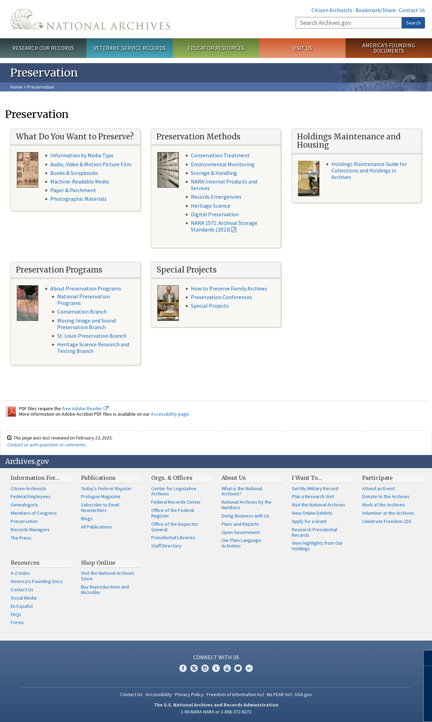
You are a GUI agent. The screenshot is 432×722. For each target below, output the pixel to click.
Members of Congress (34, 513)
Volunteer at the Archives (388, 513)
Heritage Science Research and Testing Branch (93, 347)
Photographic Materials (78, 198)
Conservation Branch (82, 311)
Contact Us (412, 10)
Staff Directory (166, 546)
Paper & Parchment (73, 190)
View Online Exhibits (312, 513)
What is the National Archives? (242, 491)
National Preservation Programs (83, 299)
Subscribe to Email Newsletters (100, 507)
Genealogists (24, 505)
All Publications (96, 527)
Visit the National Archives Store (107, 576)
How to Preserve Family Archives (229, 288)
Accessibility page (170, 414)
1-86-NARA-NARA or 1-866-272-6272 (216, 712)
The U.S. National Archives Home (90, 19)
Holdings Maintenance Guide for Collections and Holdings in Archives (369, 170)
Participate (377, 477)
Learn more (370, 709)
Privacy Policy (189, 694)
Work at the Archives (383, 505)
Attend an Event (378, 488)
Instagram (205, 668)
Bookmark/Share (376, 10)
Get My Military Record (315, 488)
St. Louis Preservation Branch (91, 335)
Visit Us (302, 47)
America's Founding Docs (37, 581)
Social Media (24, 598)
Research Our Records (43, 47)
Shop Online (98, 562)
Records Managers (30, 529)
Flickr (249, 668)
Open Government (241, 532)
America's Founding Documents (388, 48)
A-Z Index (20, 573)
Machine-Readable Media (79, 181)
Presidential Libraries (173, 537)
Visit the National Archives (318, 505)
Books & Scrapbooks (74, 172)
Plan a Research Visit (313, 496)
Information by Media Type (82, 155)
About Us (234, 477)
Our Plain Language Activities (241, 543)
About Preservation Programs (85, 288)
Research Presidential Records (314, 532)
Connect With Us (216, 657)
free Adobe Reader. (85, 408)
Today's (106, 488)
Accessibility (159, 694)
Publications (98, 477)
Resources (25, 562)
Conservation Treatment (220, 155)
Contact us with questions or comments (46, 445)
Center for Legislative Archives (173, 491)
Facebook (183, 668)
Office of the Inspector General (174, 527)
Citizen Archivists (331, 10)
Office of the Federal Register (172, 513)
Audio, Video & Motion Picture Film (90, 164)
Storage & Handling (214, 172)
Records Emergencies (216, 196)
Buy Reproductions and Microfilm (105, 589)
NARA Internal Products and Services (224, 184)
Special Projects (210, 305)
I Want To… (307, 477)
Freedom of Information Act (235, 694)
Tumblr (216, 668)
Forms (17, 622)
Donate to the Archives (386, 496)
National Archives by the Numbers (246, 505)
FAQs (16, 614)
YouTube (227, 668)
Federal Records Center (176, 502)
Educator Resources (216, 47)
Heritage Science (210, 205)
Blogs (87, 518)
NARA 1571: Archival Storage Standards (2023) (224, 226)
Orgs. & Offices (172, 477)
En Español (22, 606)
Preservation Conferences (221, 297)
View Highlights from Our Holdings (317, 546)
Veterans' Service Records (130, 47)
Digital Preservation (215, 214)
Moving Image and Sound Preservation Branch (86, 323)
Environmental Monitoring (223, 164)
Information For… (35, 477)
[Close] (424, 658)
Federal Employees (31, 496)
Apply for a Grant (309, 521)
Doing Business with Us (245, 516)
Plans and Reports (240, 524)
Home (16, 87)
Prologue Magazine (101, 496)
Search (413, 23)
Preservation (24, 521)
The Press (21, 538)
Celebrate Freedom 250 (386, 521)
